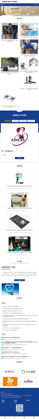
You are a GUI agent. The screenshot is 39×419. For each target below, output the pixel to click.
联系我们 (2, 4)
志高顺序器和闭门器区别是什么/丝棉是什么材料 (11, 352)
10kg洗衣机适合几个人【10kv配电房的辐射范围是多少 (12, 347)
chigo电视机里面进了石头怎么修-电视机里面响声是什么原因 (12, 313)
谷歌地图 (5, 390)
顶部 (34, 417)
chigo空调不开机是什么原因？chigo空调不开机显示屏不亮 (19, 186)
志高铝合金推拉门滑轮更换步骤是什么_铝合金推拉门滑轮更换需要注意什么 (16, 356)
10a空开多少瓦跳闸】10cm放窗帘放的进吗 (9, 330)
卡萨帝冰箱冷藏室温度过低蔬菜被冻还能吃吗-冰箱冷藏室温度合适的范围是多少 (15, 318)
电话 (15, 417)
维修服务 (3, 400)
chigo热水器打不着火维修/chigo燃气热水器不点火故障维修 (19, 252)
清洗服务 (15, 400)
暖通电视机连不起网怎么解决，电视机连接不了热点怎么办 (12, 310)
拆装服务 (28, 400)
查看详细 (19, 158)
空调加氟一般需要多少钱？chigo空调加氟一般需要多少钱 (19, 208)
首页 (5, 417)
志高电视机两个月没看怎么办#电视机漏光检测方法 (11, 306)
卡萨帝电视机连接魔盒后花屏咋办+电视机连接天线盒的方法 (12, 308)
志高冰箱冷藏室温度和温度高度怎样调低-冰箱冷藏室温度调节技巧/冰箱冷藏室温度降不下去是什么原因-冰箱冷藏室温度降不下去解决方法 (20, 343)
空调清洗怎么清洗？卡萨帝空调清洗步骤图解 (29, 37)
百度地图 (2, 390)
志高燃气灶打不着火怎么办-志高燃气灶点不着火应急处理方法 (19, 230)
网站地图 (8, 390)
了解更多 (19, 280)
